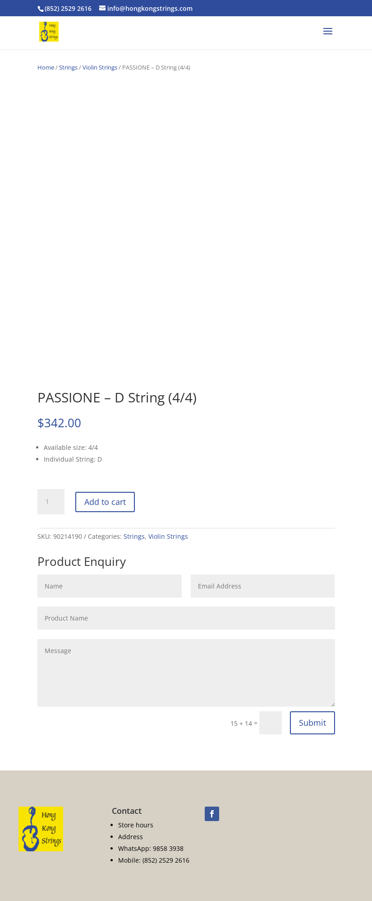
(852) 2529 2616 (68, 8)
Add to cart (105, 501)
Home (45, 67)
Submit (312, 722)
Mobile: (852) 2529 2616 (153, 860)
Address (130, 836)
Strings (68, 67)
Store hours (135, 825)
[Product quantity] (50, 501)
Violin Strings (100, 67)
